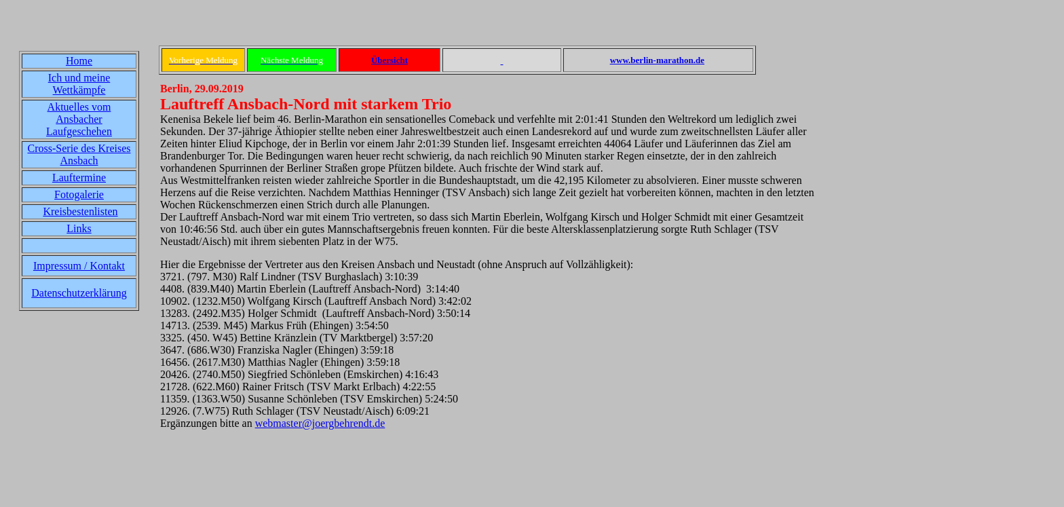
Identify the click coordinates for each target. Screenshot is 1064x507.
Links (78, 228)
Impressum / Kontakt (79, 265)
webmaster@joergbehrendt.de (320, 423)
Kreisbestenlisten (80, 211)
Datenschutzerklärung (78, 293)
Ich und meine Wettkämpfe (79, 84)
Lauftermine (79, 177)
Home (79, 61)
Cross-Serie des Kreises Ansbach (79, 154)
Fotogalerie (79, 194)
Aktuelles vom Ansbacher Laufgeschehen (79, 119)
